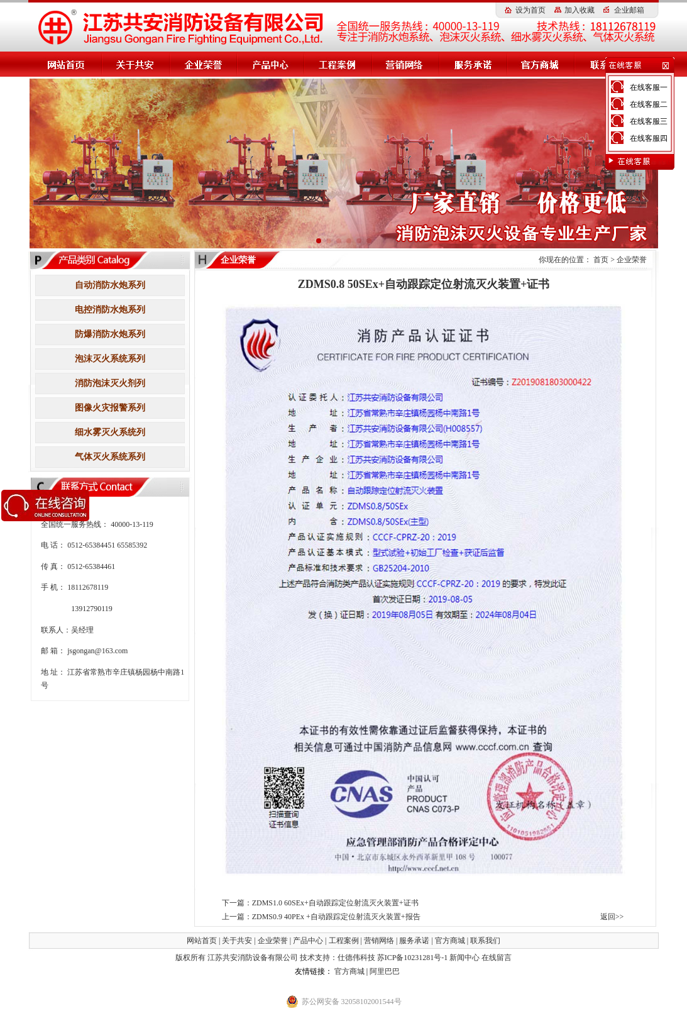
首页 (600, 259)
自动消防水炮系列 (110, 285)
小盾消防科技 (311, 985)
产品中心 (308, 940)
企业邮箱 (629, 10)
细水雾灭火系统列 (110, 432)
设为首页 (530, 10)
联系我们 (485, 940)
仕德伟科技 (357, 957)
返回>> (612, 916)
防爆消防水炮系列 (110, 334)
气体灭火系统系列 (110, 456)
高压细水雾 (274, 971)
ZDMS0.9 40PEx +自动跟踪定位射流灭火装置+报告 (336, 916)
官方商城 (450, 940)
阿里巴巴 (385, 971)
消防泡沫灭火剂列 (110, 383)
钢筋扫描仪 (355, 985)
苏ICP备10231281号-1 (412, 957)
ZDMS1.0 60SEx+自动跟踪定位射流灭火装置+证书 (335, 902)
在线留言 (496, 957)
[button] (318, 240)
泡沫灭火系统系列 (110, 358)
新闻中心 (464, 957)
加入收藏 (579, 10)
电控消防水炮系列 (110, 309)
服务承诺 (414, 940)
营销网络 (379, 940)
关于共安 (237, 940)
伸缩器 (387, 985)
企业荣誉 (632, 259)
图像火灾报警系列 (110, 407)
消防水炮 (417, 971)
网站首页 (202, 940)
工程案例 (344, 940)
